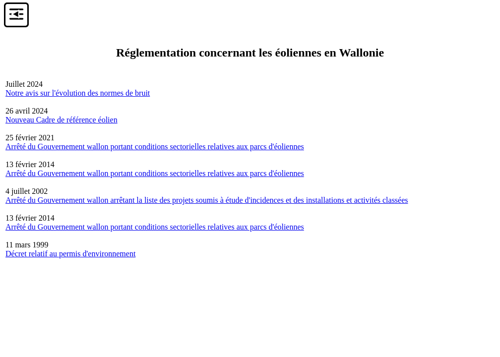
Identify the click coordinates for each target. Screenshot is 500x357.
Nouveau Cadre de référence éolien (61, 120)
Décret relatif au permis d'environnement (70, 253)
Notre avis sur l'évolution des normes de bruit (77, 93)
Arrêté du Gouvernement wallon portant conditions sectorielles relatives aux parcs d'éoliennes (154, 146)
